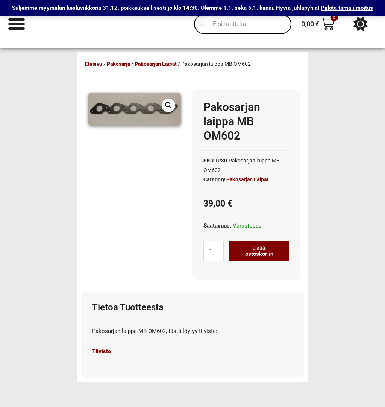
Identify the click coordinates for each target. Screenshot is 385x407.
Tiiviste (101, 351)
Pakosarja (118, 64)
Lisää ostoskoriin (259, 251)
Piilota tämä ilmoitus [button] (347, 8)
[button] (168, 105)
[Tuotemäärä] (213, 251)
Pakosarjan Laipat (156, 64)
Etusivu (93, 64)
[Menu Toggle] (17, 24)
